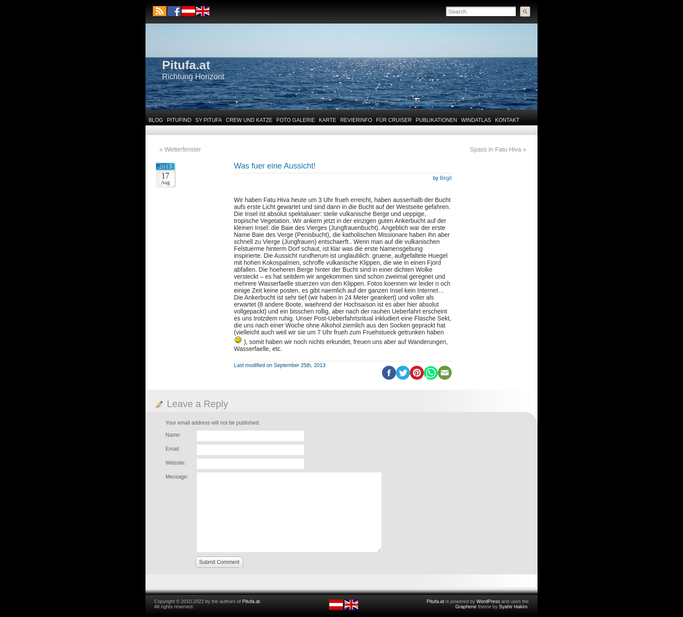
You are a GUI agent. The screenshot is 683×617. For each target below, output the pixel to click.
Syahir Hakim (513, 606)
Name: (173, 435)
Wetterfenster (183, 149)
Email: (173, 449)
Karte (327, 120)
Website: (176, 463)
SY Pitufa (208, 120)
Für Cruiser (394, 120)
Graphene (466, 606)
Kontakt (507, 120)
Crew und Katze (249, 120)
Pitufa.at (186, 65)
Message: (177, 477)
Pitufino (179, 120)
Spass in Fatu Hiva (495, 149)
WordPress (488, 601)
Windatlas (476, 120)
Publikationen (436, 120)
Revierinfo (356, 120)
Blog (156, 120)
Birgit (446, 178)
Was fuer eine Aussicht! (274, 166)
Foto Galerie (296, 120)
